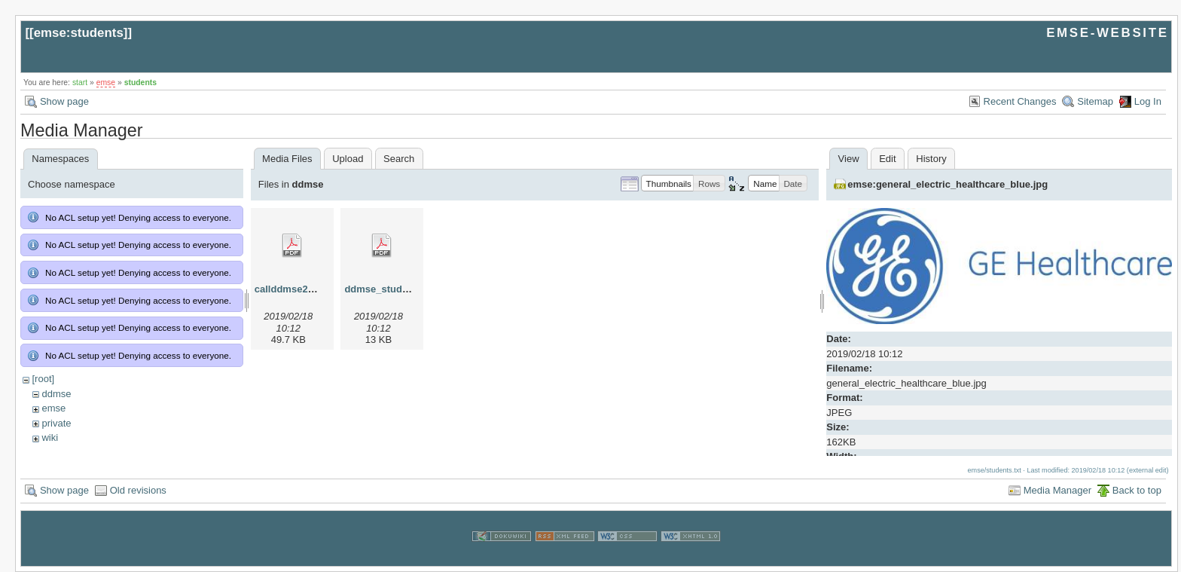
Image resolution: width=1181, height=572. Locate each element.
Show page (64, 101)
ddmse (56, 393)
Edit (887, 158)
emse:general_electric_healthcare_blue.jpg (947, 184)
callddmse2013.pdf (298, 289)
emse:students (79, 33)
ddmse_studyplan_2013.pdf (408, 289)
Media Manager (1057, 490)
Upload (347, 158)
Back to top (1136, 490)
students (140, 82)
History (931, 158)
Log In (1147, 101)
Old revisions (138, 490)
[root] (43, 378)
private (56, 423)
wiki (49, 437)
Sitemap (1095, 101)
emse (105, 82)
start (79, 82)
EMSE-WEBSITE (1107, 33)
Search (398, 158)
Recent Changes (1020, 101)
